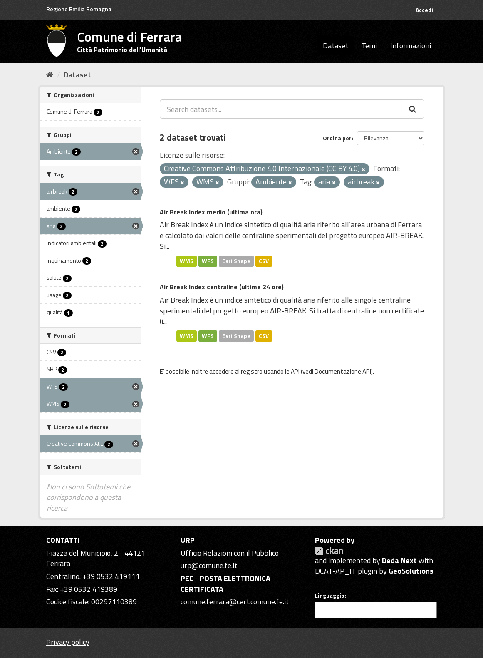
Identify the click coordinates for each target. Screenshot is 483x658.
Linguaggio (329, 595)
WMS (186, 261)
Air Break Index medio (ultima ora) (211, 212)
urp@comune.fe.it (209, 565)
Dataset (335, 45)
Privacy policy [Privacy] (67, 642)
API (295, 371)
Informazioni (410, 45)
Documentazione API (343, 371)
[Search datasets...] (281, 109)
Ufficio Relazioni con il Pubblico (230, 553)
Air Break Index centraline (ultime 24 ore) (222, 287)
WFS (208, 261)
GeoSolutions (411, 570)
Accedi (424, 9)
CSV (264, 261)
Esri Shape (236, 261)
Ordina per (337, 138)
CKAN (329, 550)
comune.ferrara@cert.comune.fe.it (235, 601)
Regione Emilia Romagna (78, 9)
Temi (369, 45)
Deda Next (399, 560)
